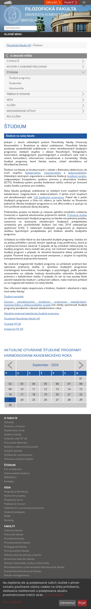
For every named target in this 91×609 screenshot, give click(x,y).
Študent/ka (15, 83)
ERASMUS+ (10, 477)
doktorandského (77, 172)
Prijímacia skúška (77, 215)
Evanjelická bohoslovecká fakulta (22, 571)
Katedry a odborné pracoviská (27, 66)
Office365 (51, 2)
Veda (10, 99)
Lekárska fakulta (13, 530)
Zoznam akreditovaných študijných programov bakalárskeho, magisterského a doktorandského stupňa (45, 303)
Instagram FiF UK (13, 329)
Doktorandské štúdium (17, 473)
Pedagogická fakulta (15, 546)
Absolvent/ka (16, 88)
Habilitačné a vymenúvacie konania (24, 508)
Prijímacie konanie (18, 94)
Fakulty (9, 526)
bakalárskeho (32, 172)
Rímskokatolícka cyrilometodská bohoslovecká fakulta (34, 567)
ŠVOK (7, 516)
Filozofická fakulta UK (19, 45)
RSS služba (14, 116)
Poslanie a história (14, 426)
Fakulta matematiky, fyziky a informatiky (26, 563)
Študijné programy (19, 78)
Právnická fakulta (13, 534)
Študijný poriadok (14, 296)
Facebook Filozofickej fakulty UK (22, 318)
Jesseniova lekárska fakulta (19, 559)
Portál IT (69, 2)
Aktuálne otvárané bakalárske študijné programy (31, 313)
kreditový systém (76, 176)
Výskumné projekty (14, 495)
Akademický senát (14, 430)
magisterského (52, 172)
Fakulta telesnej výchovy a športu (22, 555)
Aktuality (9, 422)
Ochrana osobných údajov (18, 459)
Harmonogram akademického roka (38, 356)
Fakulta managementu (16, 575)
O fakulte (13, 61)
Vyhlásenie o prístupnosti (18, 455)
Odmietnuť (67, 603)
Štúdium (12, 72)
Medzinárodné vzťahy (21, 111)
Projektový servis (13, 499)
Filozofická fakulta (14, 538)
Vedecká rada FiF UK (15, 438)
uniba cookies (54, 595)
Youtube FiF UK (12, 324)
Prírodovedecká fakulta (17, 542)
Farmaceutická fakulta (16, 550)
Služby (11, 105)
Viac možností (12, 602)
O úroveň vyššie (21, 56)
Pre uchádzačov (13, 469)
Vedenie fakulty (12, 434)
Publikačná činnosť (14, 504)
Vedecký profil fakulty (16, 491)
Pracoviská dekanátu (15, 442)
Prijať (82, 603)
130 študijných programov (49, 197)
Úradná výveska (13, 450)
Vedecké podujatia (14, 512)
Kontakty (9, 481)
